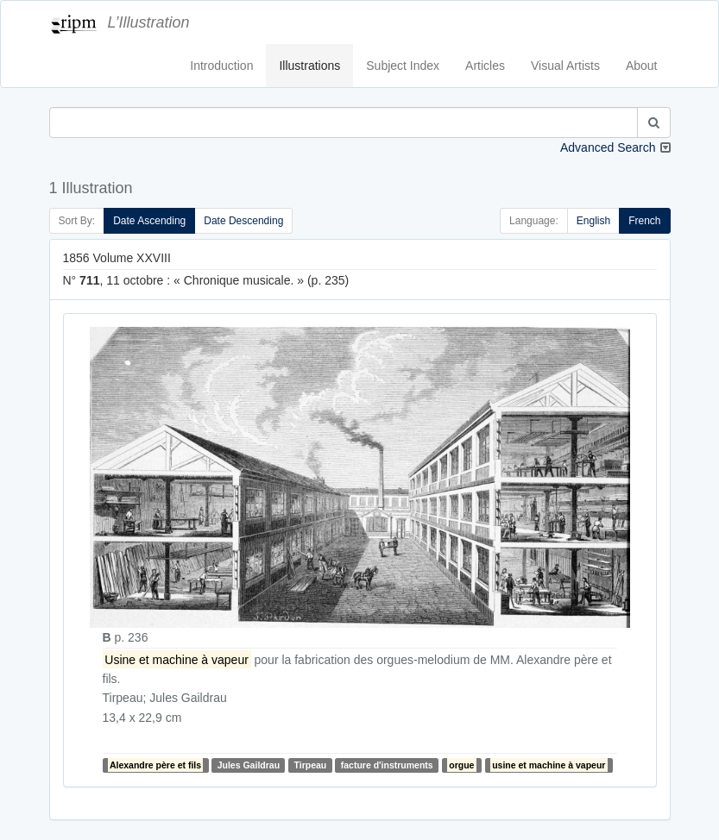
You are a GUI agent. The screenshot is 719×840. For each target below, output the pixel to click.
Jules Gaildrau (249, 765)
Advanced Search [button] (608, 147)
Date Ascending (149, 221)
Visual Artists (565, 65)
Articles (485, 65)
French (644, 221)
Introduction (221, 65)
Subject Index (402, 65)
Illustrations (309, 65)
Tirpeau (310, 765)
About (642, 65)
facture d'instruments (387, 765)
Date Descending (243, 221)
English (593, 221)
